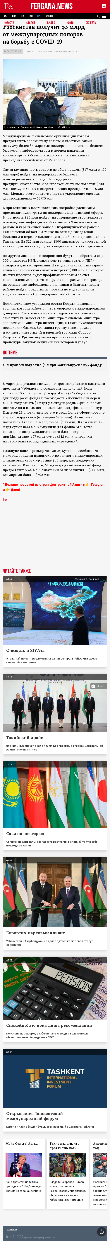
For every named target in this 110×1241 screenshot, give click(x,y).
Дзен (15, 489)
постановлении (76, 155)
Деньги (29, 51)
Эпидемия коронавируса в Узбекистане (58, 51)
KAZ (6, 16)
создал (49, 388)
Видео (51, 23)
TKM (30, 16)
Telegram (98, 484)
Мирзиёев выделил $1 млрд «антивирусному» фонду (54, 365)
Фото (70, 23)
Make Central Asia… (22, 1144)
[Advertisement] (55, 541)
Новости (9, 23)
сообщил (85, 451)
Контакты (12, 1229)
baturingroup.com (41, 1238)
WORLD (49, 16)
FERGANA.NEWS (52, 6)
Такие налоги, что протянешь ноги (64, 1146)
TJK (22, 16)
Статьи (30, 23)
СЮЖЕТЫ (91, 23)
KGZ (14, 16)
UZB (39, 16)
